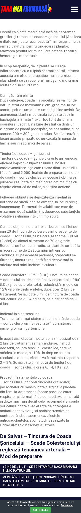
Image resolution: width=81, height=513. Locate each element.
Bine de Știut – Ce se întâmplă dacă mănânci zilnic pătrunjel (39, 468)
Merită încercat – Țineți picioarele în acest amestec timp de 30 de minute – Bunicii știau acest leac (38, 481)
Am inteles (40, 509)
